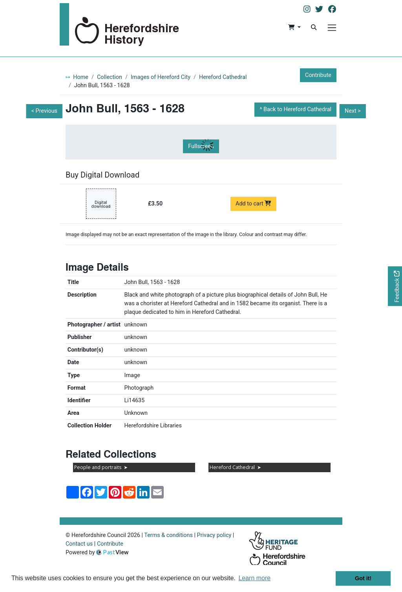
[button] (294, 27)
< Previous (44, 111)
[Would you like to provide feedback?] (395, 286)
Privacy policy (214, 535)
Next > (353, 111)
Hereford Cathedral (223, 77)
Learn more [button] (254, 578)
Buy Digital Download (102, 175)
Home (80, 77)
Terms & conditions (168, 535)
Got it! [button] (363, 578)
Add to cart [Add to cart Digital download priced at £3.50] (253, 203)
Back (297, 109)
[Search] (314, 27)
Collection (109, 77)
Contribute (318, 75)
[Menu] (332, 27)
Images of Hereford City (160, 77)
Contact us (79, 544)
